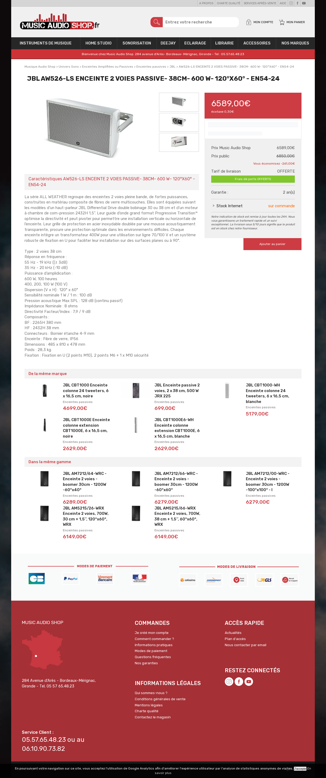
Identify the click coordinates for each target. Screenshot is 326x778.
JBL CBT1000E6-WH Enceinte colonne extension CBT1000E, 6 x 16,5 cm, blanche (177, 429)
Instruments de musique (46, 44)
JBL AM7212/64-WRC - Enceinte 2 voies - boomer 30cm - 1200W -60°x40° (85, 482)
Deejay (168, 44)
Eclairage (195, 44)
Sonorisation (137, 44)
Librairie (224, 44)
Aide (283, 3)
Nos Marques (295, 44)
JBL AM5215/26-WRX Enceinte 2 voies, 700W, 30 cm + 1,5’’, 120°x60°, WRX (86, 517)
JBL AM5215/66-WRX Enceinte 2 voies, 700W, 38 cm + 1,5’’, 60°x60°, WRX (177, 517)
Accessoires (257, 44)
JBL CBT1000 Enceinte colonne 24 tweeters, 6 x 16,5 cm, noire (86, 392)
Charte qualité (228, 3)
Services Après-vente (260, 3)
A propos (206, 3)
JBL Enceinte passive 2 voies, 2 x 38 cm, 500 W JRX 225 (177, 392)
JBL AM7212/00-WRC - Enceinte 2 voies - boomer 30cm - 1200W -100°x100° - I (268, 482)
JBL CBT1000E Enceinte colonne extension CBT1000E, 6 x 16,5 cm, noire (86, 429)
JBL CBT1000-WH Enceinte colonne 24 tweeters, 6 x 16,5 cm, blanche (267, 394)
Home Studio (98, 44)
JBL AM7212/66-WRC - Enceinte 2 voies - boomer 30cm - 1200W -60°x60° (176, 482)
